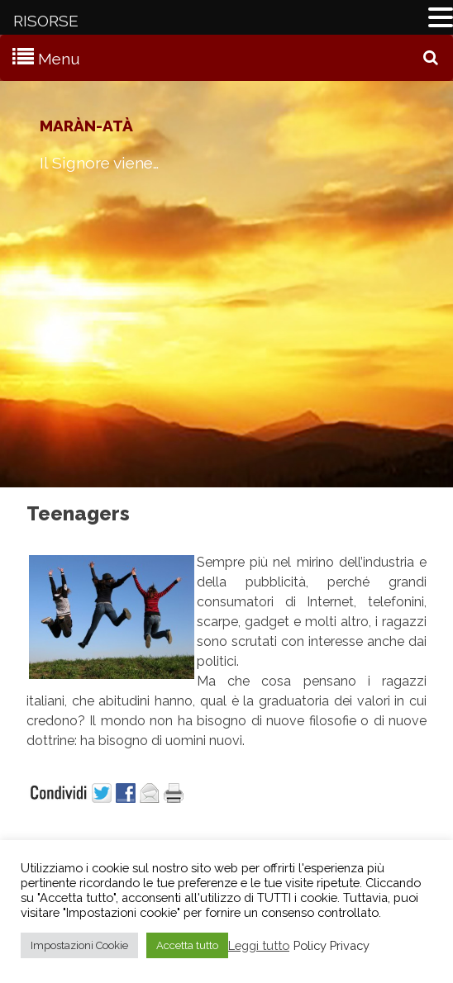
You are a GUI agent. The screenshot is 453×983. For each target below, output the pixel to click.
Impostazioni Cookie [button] (79, 945)
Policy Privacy (331, 945)
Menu (59, 59)
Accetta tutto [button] (187, 945)
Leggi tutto (258, 945)
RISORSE (46, 21)
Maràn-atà (86, 125)
